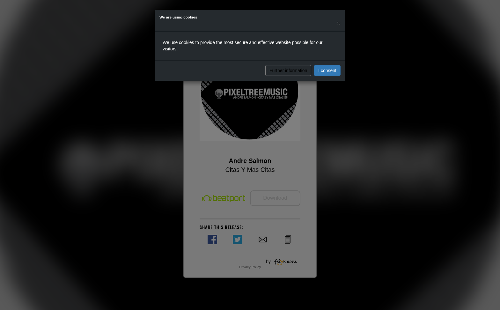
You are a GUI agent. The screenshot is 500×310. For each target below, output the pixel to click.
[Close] (339, 22)
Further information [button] (288, 70)
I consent (327, 70)
